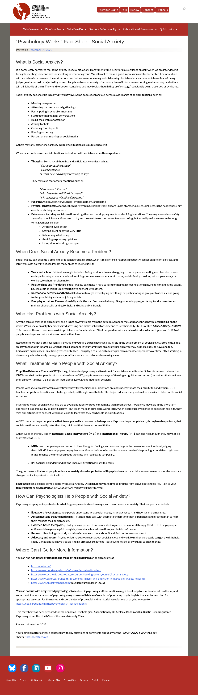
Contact (147, 9)
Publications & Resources (138, 29)
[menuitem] (162, 10)
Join (124, 9)
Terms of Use (70, 680)
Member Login (108, 9)
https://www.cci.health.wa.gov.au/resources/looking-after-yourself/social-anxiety (79, 574)
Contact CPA (54, 680)
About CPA (11, 680)
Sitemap (84, 680)
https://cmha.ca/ (41, 566)
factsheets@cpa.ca (37, 636)
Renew (134, 9)
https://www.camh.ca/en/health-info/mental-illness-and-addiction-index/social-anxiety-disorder (88, 578)
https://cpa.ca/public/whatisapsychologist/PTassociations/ (51, 603)
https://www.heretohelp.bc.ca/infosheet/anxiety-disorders (66, 570)
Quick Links (167, 29)
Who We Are (31, 29)
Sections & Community (102, 29)
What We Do (75, 29)
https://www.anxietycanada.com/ (51, 582)
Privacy (23, 680)
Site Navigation (37, 680)
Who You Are (53, 29)
